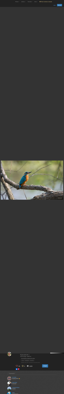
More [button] (36, 1)
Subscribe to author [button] (45, 366)
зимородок (27, 360)
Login (54, 5)
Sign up (59, 5)
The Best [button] (30, 1)
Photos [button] (17, 1)
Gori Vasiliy (14, 377)
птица (23, 360)
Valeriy (13, 392)
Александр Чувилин (25, 356)
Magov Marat (14, 382)
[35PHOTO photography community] (7, 2)
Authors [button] (23, 1)
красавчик (32, 360)
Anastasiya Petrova (15, 387)
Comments (12, 373)
